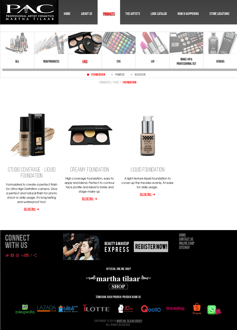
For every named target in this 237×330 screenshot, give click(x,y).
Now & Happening (188, 14)
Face (84, 61)
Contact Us (186, 239)
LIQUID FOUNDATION (148, 170)
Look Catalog (159, 14)
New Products (51, 61)
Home (67, 14)
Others (220, 61)
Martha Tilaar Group (129, 321)
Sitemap (184, 247)
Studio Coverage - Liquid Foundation (31, 173)
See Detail (30, 209)
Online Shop (186, 243)
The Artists (132, 14)
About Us (86, 14)
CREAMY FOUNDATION (89, 170)
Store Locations (219, 14)
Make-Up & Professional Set (186, 61)
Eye (119, 61)
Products (109, 14)
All (17, 61)
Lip (152, 61)
